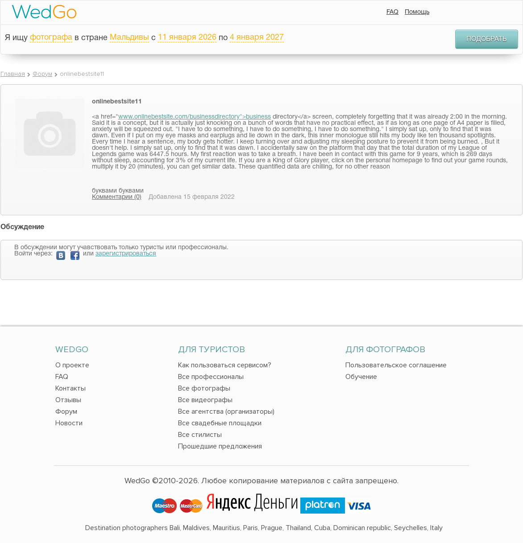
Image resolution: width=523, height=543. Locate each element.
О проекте (72, 365)
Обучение (361, 376)
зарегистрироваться (125, 254)
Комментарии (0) (116, 197)
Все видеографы (205, 399)
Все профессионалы (211, 376)
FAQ (392, 12)
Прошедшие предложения (220, 446)
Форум (42, 74)
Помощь (417, 12)
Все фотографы (204, 388)
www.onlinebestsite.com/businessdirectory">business (194, 117)
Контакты (70, 388)
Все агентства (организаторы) (226, 411)
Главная (12, 74)
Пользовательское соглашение (396, 365)
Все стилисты (200, 434)
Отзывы (68, 399)
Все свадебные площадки (220, 423)
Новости (69, 423)
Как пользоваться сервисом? (224, 365)
